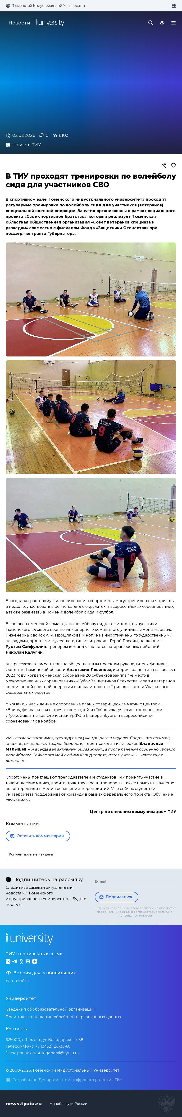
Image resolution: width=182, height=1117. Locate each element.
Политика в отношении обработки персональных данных (63, 1017)
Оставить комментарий (37, 836)
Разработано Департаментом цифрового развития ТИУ (64, 1080)
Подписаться (115, 897)
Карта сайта (17, 981)
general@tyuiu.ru (62, 1053)
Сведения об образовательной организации (51, 1009)
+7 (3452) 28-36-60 (53, 1046)
